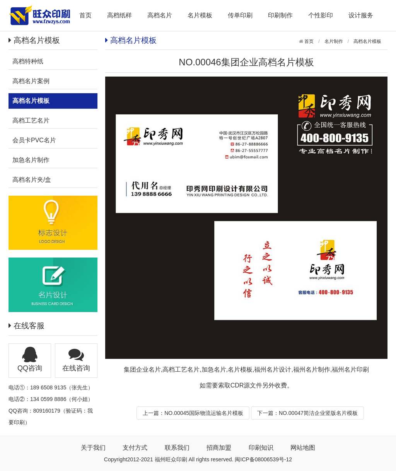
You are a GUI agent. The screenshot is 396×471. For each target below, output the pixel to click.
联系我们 (177, 447)
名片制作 (333, 41)
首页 (85, 15)
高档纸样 (119, 15)
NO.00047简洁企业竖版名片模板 (318, 413)
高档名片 (159, 15)
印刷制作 (280, 15)
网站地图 (302, 447)
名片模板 (200, 15)
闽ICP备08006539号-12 (263, 459)
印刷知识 (261, 447)
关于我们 (93, 447)
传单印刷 (240, 15)
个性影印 (320, 15)
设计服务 (360, 15)
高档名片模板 (367, 41)
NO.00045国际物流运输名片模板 (203, 413)
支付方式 (135, 447)
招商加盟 (219, 447)
